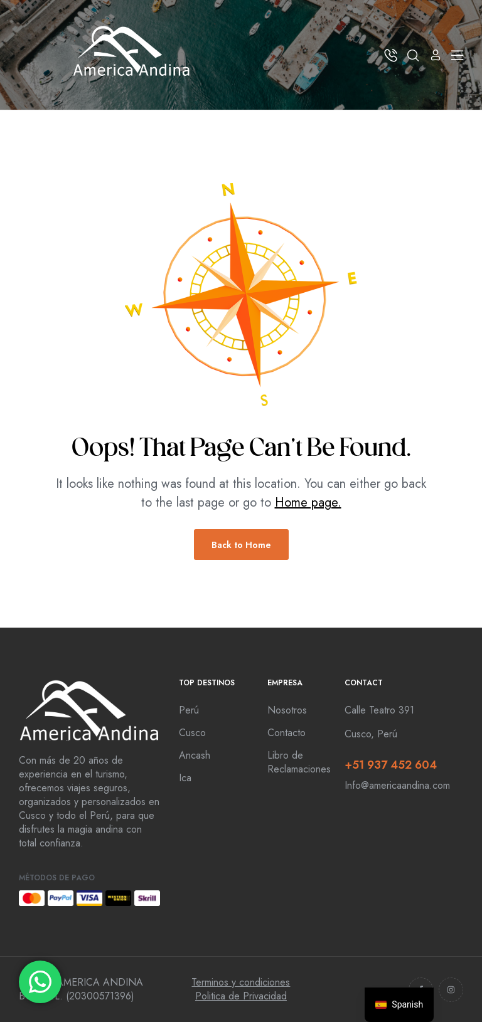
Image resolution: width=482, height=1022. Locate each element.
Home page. (308, 502)
